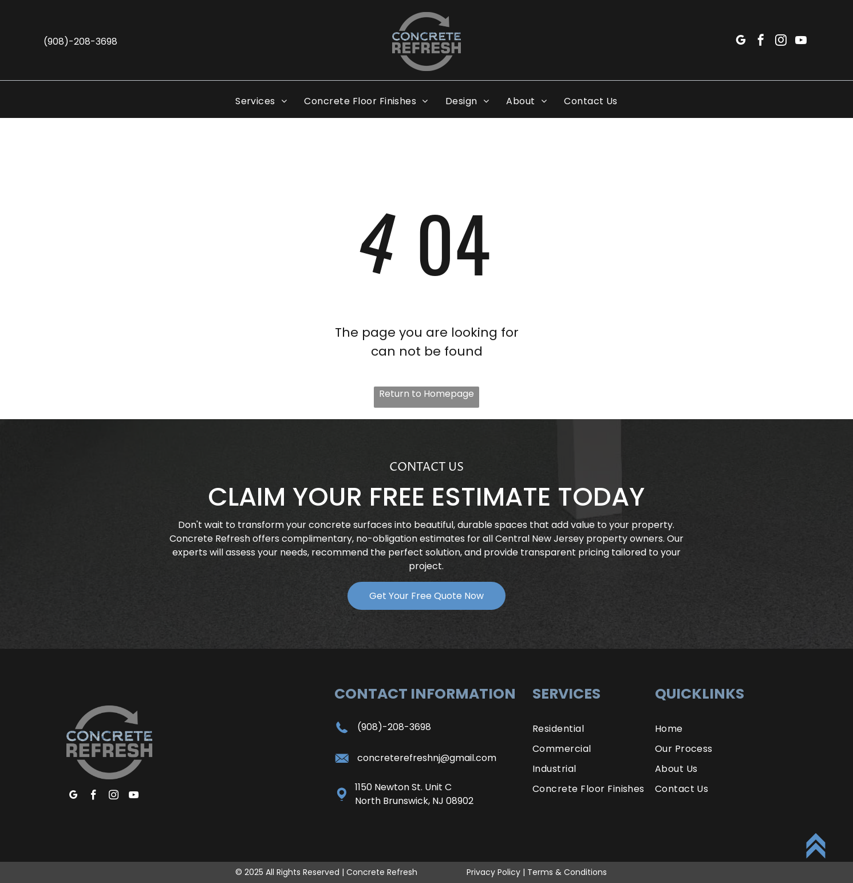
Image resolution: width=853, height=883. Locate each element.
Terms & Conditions (567, 872)
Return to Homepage (426, 393)
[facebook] (760, 41)
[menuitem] (261, 101)
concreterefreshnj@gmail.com (426, 757)
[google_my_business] (740, 41)
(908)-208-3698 (394, 727)
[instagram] (780, 41)
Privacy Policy (493, 872)
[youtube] (800, 41)
